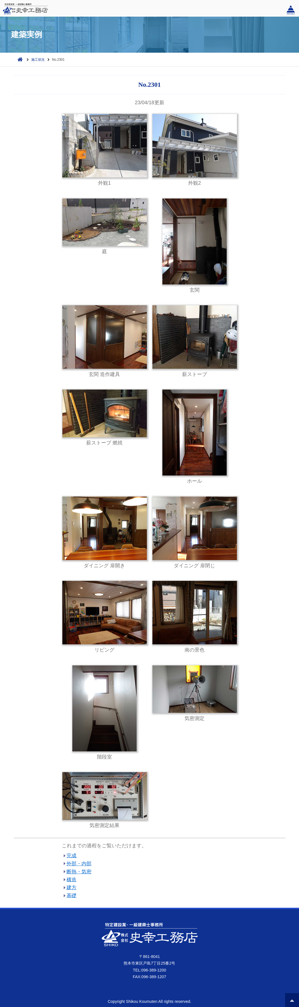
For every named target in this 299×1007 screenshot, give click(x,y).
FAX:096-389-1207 (149, 977)
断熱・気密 (79, 871)
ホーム (19, 59)
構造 (71, 879)
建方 (71, 887)
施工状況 (38, 60)
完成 (71, 855)
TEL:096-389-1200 (149, 970)
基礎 (71, 895)
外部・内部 (79, 863)
